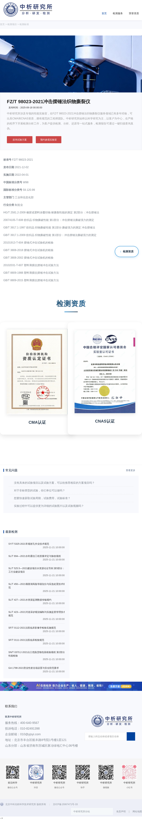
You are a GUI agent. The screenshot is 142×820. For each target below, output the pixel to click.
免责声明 (121, 811)
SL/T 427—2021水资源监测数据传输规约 (29, 599)
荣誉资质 (134, 13)
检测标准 (24, 24)
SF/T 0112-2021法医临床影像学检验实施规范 (32, 627)
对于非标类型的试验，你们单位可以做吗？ (39, 490)
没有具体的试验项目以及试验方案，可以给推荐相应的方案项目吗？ (54, 482)
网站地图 (137, 811)
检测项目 (12, 24)
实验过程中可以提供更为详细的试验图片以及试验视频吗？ (49, 505)
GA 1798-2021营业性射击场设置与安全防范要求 (33, 668)
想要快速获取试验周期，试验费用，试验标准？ (42, 498)
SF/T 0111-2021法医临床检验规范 (26, 640)
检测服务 (118, 13)
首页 (104, 13)
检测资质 (128, 251)
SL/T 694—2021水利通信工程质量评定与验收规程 (34, 556)
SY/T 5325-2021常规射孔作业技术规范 (28, 543)
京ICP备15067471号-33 (65, 804)
